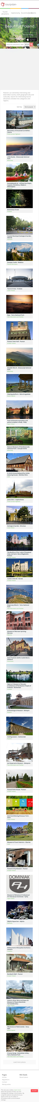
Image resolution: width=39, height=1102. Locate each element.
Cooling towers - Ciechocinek (16, 737)
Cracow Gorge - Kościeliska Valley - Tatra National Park (18, 1054)
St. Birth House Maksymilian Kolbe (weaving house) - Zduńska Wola (18, 474)
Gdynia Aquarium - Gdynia (15, 921)
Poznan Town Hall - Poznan (16, 341)
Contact (4, 1082)
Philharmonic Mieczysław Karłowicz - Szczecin (19, 948)
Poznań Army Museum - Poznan (17, 868)
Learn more (17, 1090)
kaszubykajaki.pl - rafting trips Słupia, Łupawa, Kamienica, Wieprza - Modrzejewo (19, 184)
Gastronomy (15, 13)
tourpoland (11, 4)
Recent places (24, 1077)
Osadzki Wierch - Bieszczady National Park (19, 368)
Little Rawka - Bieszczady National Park (18, 157)
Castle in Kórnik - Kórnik (15, 578)
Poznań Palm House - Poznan (16, 789)
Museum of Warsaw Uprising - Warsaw (17, 632)
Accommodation (25, 13)
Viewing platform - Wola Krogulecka (18, 394)
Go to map (28, 34)
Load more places (19, 1062)
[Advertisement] (19, 69)
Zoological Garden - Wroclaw (16, 526)
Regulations (5, 1080)
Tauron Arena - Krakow (14, 289)
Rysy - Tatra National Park (15, 315)
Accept (34, 1091)
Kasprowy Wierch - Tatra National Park (18, 606)
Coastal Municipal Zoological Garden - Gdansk (19, 236)
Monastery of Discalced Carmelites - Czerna (18, 131)
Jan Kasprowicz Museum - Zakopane (18, 763)
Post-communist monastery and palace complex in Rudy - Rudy (17, 421)
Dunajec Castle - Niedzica (15, 262)
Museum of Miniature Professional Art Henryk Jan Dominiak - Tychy (18, 895)
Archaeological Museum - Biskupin (18, 710)
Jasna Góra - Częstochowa (15, 499)
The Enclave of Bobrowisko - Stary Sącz (18, 1027)
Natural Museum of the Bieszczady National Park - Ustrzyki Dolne (18, 447)
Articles (4, 1077)
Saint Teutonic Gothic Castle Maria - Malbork (18, 658)
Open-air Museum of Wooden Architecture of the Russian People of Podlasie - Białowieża (19, 685)
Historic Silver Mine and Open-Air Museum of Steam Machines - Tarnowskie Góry (18, 1002)
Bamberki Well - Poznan (15, 974)
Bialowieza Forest (13, 209)
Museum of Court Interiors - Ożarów (18, 842)
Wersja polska (6, 1084)
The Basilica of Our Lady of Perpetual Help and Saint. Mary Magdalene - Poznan (19, 553)
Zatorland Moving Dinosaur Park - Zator (18, 816)
